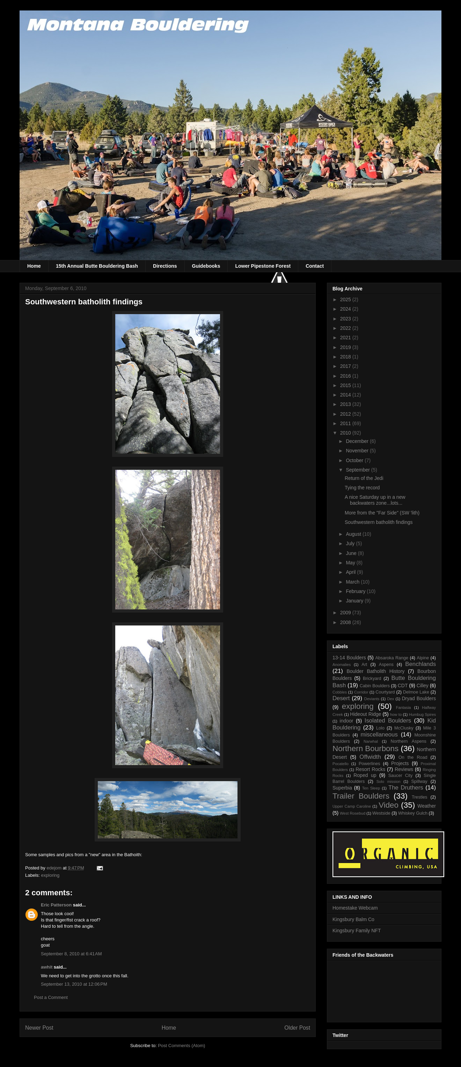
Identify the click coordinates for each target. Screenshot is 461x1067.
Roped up (364, 775)
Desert (341, 698)
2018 (346, 357)
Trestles (419, 797)
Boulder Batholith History (375, 671)
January (355, 600)
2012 (346, 414)
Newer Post (39, 1028)
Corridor (361, 692)
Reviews (404, 769)
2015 (346, 385)
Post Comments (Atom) (181, 1045)
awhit (46, 967)
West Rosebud (352, 813)
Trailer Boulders (360, 796)
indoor (346, 721)
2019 (346, 347)
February (356, 591)
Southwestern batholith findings (379, 522)
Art (364, 664)
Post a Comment (51, 997)
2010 (346, 433)
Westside (381, 813)
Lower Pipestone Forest (263, 266)
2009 (346, 612)
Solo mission (388, 781)
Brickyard (372, 678)
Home (34, 266)
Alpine (423, 657)
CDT (403, 685)
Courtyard (385, 692)
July (351, 543)
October (355, 460)
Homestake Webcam (355, 908)
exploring (50, 875)
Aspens (386, 664)
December (357, 441)
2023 (346, 318)
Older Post (297, 1028)
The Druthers (405, 787)
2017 (346, 366)
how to (396, 714)
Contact (315, 266)
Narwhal (371, 741)
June (352, 553)
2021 (346, 337)
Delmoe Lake (416, 692)
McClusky (404, 728)
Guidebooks (206, 266)
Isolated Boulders (388, 720)
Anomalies (341, 664)
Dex (390, 699)
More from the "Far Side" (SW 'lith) (382, 513)
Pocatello (340, 764)
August (354, 534)
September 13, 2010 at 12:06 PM (74, 984)
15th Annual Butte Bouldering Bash (97, 266)
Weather (426, 806)
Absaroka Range (391, 657)
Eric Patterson (56, 904)
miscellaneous (379, 734)
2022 (346, 328)
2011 (346, 423)
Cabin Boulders (375, 685)
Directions (165, 266)
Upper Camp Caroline (351, 806)
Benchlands (420, 664)
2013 (346, 404)
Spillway (419, 781)
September (358, 470)
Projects (400, 763)
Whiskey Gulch (412, 813)
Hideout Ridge (365, 714)
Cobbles (339, 692)
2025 (346, 299)
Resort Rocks (370, 769)
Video (388, 805)
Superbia (342, 788)
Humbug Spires (422, 714)
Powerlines (369, 763)
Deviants (372, 699)
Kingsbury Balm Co (353, 919)
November (357, 450)
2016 (346, 376)
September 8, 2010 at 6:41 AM (71, 953)
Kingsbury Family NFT (356, 930)
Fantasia (403, 707)
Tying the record (362, 487)
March (353, 582)
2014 (346, 395)
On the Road (412, 757)
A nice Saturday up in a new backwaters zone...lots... (375, 500)
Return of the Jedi (364, 478)
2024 (346, 309)
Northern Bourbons (365, 748)
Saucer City (400, 775)
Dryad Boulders (419, 698)
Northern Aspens (408, 741)
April (351, 572)
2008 (346, 622)
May (351, 562)
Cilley (423, 685)
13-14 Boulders (349, 657)
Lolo (380, 728)
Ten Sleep (371, 788)
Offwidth (370, 757)
